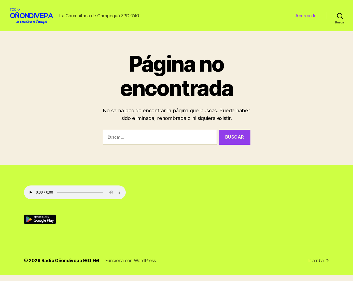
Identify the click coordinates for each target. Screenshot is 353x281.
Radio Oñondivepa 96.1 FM (70, 266)
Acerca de (306, 18)
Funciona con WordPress (130, 266)
